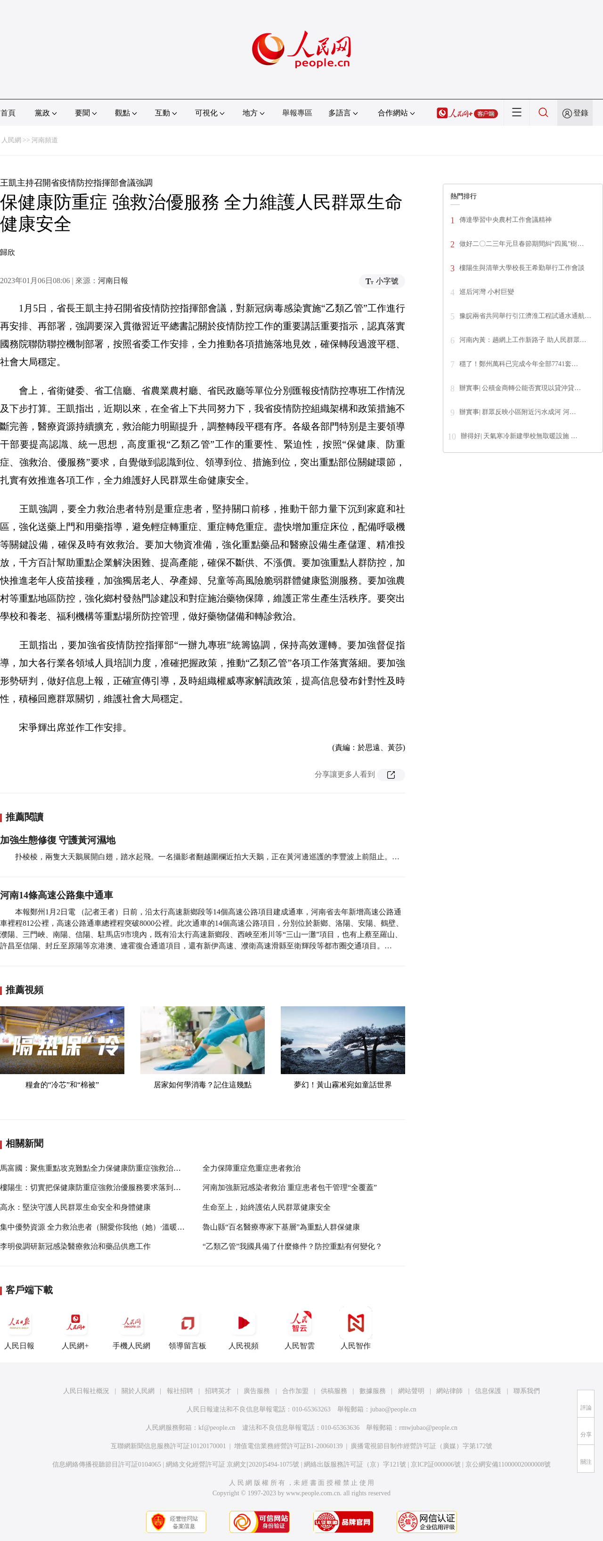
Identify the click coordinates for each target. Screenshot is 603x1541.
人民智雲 (299, 1328)
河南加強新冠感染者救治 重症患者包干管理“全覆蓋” (290, 1187)
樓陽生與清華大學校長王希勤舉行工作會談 (522, 267)
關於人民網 (138, 1390)
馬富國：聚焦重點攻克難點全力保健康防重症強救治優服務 (98, 1168)
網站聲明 (411, 1390)
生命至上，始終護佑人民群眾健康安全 (267, 1207)
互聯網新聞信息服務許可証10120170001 (168, 1446)
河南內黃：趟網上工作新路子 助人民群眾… (523, 339)
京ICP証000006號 (436, 1464)
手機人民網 (131, 1328)
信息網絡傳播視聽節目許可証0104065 (106, 1464)
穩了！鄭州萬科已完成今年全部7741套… (518, 363)
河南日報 (113, 281)
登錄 (580, 113)
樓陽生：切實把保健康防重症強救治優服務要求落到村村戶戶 (102, 1187)
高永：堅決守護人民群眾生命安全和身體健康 (75, 1207)
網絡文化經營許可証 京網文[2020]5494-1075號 (233, 1464)
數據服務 (372, 1390)
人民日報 (19, 1328)
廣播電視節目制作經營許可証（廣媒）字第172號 (421, 1446)
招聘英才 (218, 1390)
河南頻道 (45, 140)
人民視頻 (243, 1328)
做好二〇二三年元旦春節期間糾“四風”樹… (521, 243)
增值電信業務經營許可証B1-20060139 (288, 1446)
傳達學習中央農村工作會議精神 (505, 219)
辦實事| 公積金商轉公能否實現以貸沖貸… (520, 387)
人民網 (11, 140)
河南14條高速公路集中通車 (56, 895)
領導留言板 (187, 1328)
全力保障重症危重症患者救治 (252, 1168)
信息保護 (488, 1390)
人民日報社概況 (86, 1390)
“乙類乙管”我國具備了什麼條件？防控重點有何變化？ (293, 1246)
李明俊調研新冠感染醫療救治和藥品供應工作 (75, 1246)
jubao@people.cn (393, 1409)
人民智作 (355, 1328)
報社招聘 (180, 1390)
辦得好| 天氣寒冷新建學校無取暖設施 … (519, 436)
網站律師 (449, 1390)
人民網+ (75, 1328)
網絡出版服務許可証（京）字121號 (355, 1464)
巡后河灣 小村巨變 (486, 291)
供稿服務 (334, 1390)
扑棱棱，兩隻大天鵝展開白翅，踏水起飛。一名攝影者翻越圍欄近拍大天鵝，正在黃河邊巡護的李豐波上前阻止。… (207, 857)
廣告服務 (257, 1390)
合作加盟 (295, 1390)
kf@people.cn (217, 1427)
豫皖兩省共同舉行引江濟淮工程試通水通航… (525, 315)
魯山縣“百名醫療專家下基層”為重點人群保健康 (281, 1227)
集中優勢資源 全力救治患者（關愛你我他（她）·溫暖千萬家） (103, 1227)
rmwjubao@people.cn (428, 1427)
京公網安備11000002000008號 (508, 1464)
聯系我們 (526, 1390)
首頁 (8, 113)
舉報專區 (297, 113)
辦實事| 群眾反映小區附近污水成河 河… (517, 412)
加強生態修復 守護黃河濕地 (57, 840)
